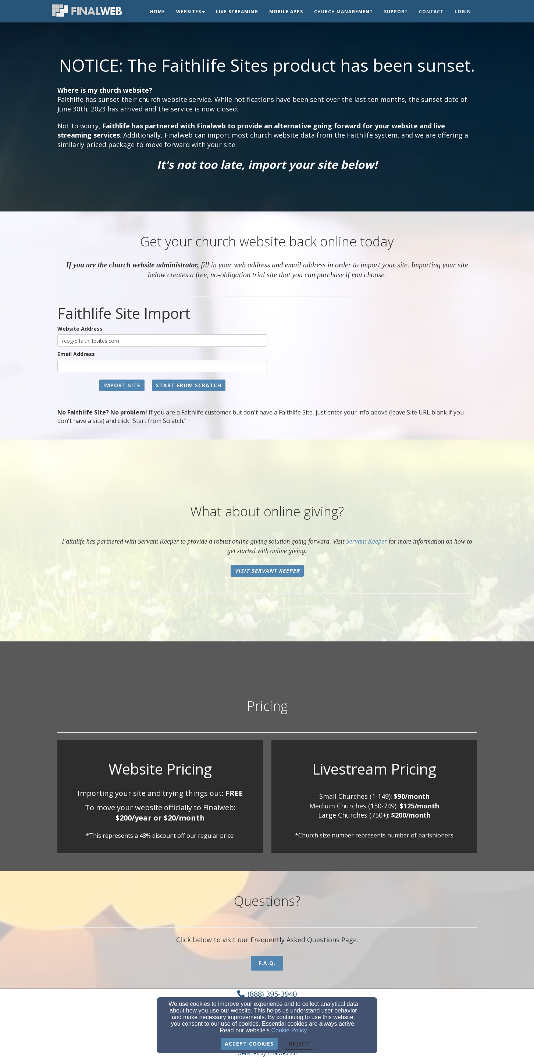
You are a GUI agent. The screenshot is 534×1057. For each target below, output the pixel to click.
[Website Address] (162, 340)
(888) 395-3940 (272, 994)
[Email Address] (162, 366)
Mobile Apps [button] (286, 11)
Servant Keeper (366, 541)
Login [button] (463, 11)
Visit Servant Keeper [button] (267, 570)
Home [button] (157, 11)
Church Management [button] (343, 11)
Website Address (80, 328)
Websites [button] (190, 11)
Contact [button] (431, 11)
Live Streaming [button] (237, 11)
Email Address (76, 353)
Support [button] (396, 11)
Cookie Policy (289, 1030)
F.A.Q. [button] (267, 963)
